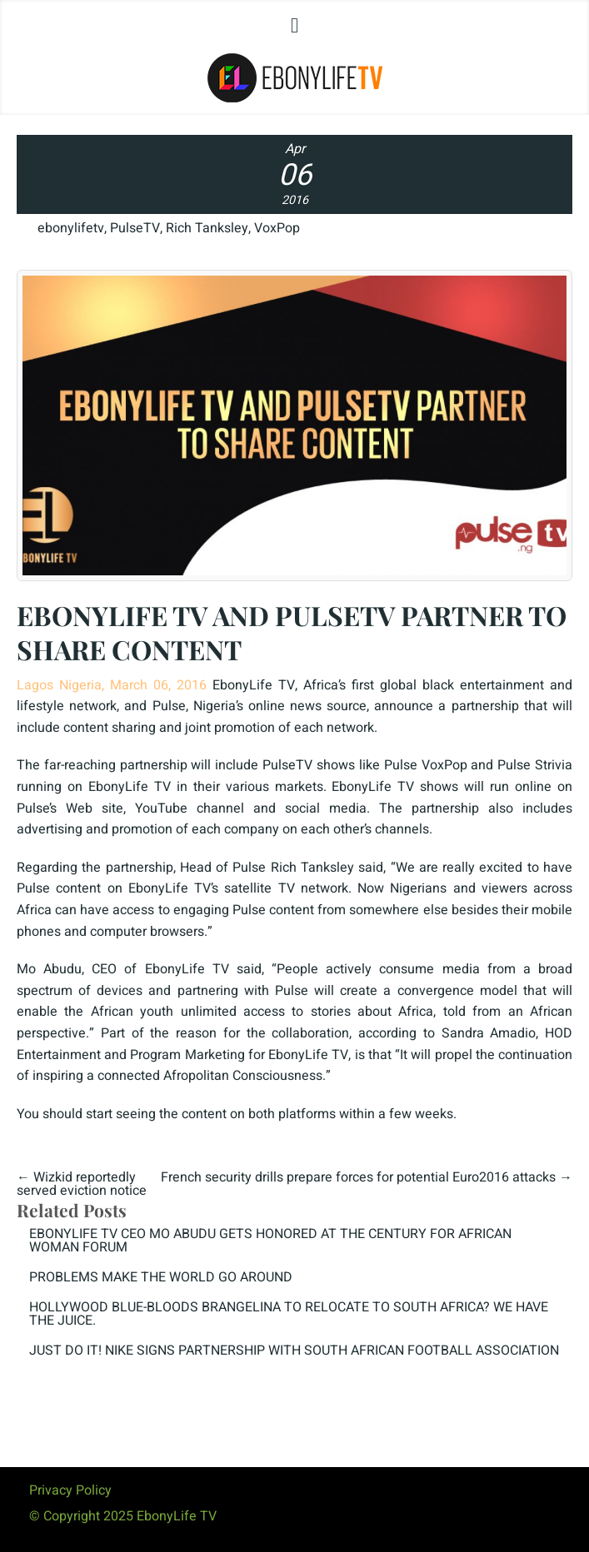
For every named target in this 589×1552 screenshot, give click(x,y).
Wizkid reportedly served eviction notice (82, 1184)
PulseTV (135, 228)
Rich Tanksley (207, 228)
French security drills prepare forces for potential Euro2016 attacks (358, 1177)
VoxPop (277, 228)
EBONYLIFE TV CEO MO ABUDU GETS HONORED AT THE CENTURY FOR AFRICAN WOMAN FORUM (270, 1240)
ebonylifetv (70, 228)
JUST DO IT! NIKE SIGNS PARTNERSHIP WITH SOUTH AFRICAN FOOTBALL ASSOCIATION (294, 1350)
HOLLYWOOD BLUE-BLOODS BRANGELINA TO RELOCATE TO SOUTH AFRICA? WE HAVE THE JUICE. (288, 1314)
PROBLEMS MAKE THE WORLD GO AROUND (160, 1277)
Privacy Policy (70, 1490)
